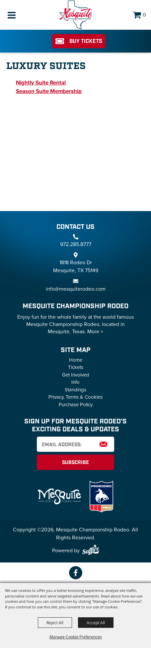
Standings (75, 389)
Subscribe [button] (75, 462)
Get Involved (75, 374)
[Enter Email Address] (75, 444)
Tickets (75, 367)
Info (75, 382)
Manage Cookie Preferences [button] (75, 636)
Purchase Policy (76, 404)
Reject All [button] (54, 622)
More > (95, 331)
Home (75, 360)
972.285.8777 (75, 244)
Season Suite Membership (49, 91)
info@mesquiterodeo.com (76, 289)
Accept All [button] (96, 622)
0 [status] (144, 14)
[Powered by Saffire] (90, 550)
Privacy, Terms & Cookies (75, 397)
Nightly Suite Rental (41, 83)
